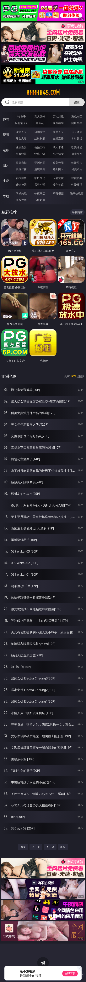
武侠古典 (76, 178)
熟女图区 (58, 169)
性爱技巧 (76, 184)
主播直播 (58, 138)
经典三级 (39, 154)
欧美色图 (58, 162)
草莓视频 (58, 193)
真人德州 (39, 116)
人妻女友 (58, 178)
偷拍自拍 (39, 147)
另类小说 (39, 184)
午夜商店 (39, 193)
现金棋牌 (58, 123)
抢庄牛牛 (76, 123)
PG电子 (21, 116)
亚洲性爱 (21, 147)
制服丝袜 (21, 154)
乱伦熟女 (58, 154)
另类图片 (76, 169)
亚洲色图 (39, 162)
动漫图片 (76, 162)
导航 (6, 196)
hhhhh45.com (43, 92)
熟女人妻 (21, 138)
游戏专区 (76, 116)
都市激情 (21, 178)
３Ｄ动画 (76, 132)
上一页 (36, 847)
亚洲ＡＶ (21, 132)
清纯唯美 (39, 169)
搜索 (77, 102)
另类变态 (76, 154)
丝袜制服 (39, 138)
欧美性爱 (76, 147)
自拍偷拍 (39, 132)
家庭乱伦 (39, 178)
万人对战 (58, 116)
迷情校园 (21, 184)
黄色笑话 (58, 184)
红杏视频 (21, 200)
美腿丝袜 (21, 169)
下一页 (50, 847)
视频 (6, 135)
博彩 (6, 119)
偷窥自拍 (21, 162)
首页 (23, 847)
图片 (6, 165)
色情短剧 (39, 200)
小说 (6, 181)
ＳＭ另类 (76, 138)
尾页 (63, 847)
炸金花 (40, 123)
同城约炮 (21, 193)
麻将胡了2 (21, 123)
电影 (6, 150)
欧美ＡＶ (58, 132)
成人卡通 (58, 147)
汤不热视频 (76, 193)
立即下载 (70, 973)
